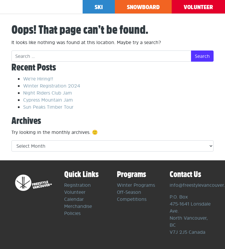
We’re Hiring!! (38, 78)
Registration (77, 185)
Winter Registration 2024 (51, 86)
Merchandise (78, 206)
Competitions (131, 199)
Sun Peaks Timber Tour (48, 107)
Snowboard (143, 7)
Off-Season (129, 192)
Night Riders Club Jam (47, 93)
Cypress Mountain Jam (48, 100)
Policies (72, 213)
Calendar (74, 199)
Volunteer (198, 7)
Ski (99, 7)
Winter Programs (136, 185)
